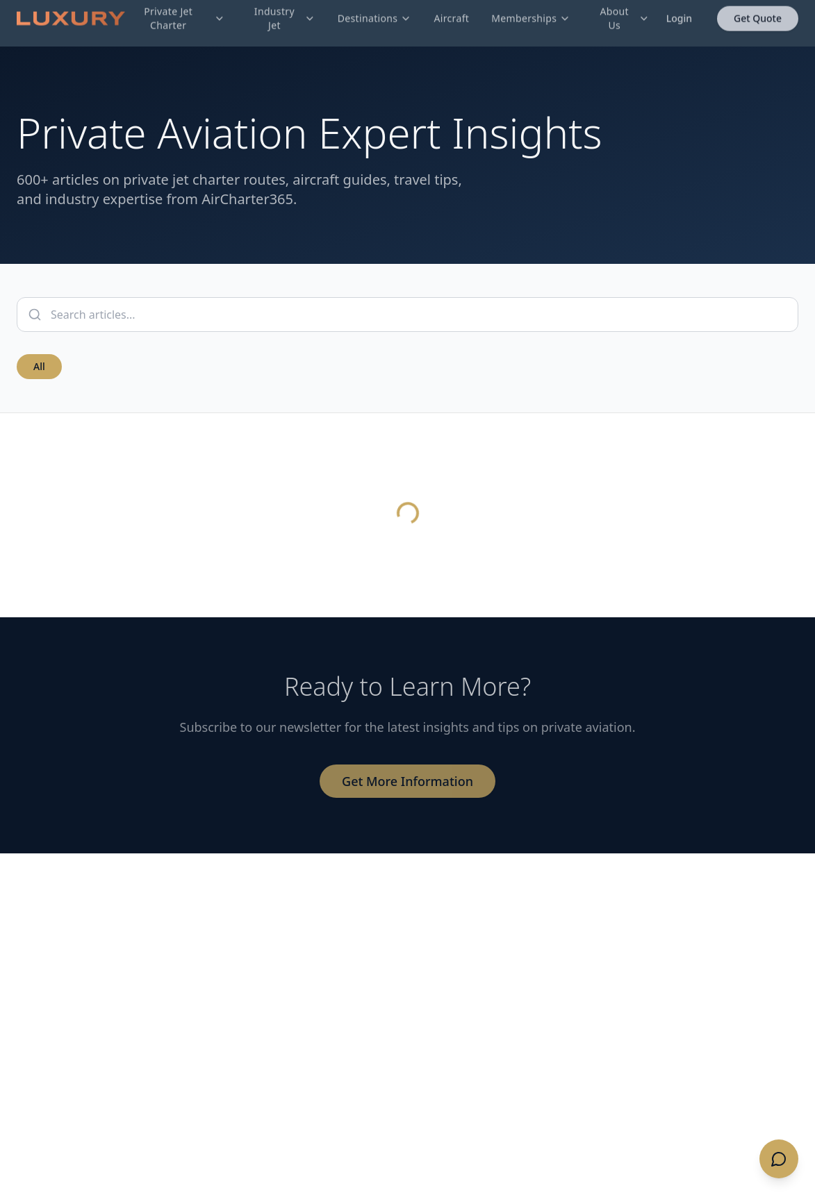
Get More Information (407, 781)
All (39, 366)
